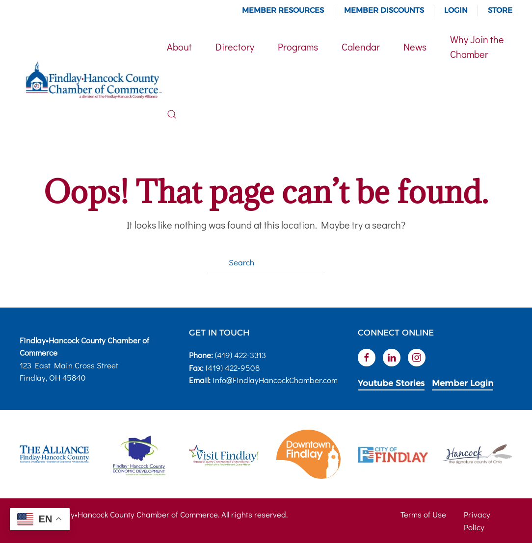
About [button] (179, 46)
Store (500, 10)
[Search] (266, 262)
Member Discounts (384, 10)
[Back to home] (93, 80)
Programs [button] (298, 46)
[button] (172, 114)
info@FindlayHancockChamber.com (275, 380)
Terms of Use (423, 514)
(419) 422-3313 (240, 355)
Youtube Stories (391, 383)
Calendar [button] (361, 46)
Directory (234, 46)
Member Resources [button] (283, 10)
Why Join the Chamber (477, 46)
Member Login (462, 383)
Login (456, 10)
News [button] (414, 46)
